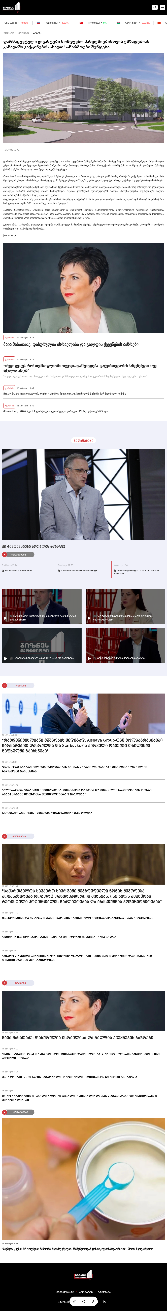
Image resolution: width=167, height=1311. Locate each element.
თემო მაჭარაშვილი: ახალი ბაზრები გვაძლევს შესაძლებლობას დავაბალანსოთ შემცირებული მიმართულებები (79, 1098)
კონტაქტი (86, 1292)
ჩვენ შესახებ (65, 1292)
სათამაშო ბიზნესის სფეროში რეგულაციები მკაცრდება (47, 813)
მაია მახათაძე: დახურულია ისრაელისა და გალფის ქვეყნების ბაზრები (70, 344)
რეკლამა (104, 1292)
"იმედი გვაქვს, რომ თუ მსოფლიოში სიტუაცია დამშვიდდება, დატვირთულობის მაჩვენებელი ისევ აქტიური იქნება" (79, 368)
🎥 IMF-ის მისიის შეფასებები (17, 571)
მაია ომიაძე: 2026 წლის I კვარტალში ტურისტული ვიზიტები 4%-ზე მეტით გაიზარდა (55, 411)
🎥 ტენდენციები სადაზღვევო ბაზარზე (78, 571)
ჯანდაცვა (23, 32)
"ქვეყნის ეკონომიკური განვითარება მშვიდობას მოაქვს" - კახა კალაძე (60, 937)
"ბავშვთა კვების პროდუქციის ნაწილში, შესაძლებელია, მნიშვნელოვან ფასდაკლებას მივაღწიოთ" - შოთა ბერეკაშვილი (77, 1249)
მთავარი (8, 32)
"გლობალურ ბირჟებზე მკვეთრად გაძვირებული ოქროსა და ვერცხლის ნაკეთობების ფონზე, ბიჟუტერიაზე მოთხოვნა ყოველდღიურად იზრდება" (77, 792)
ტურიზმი (9, 337)
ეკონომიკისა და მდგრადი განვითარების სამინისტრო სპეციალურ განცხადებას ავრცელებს (77, 918)
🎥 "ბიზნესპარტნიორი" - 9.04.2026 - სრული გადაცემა (136, 572)
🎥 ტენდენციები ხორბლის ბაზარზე (33, 546)
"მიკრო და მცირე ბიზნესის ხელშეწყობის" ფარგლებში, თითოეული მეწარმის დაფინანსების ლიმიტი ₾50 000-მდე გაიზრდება (77, 958)
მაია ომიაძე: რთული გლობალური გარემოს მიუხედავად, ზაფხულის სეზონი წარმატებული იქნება (64, 394)
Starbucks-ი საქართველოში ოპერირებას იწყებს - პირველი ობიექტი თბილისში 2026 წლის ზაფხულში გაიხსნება (74, 769)
